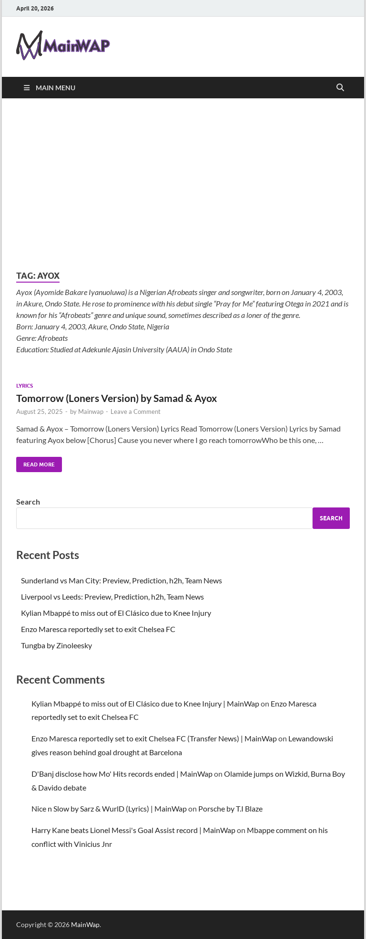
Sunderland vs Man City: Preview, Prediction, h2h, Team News (121, 580)
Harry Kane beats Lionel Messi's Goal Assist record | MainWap (133, 829)
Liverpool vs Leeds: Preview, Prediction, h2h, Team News (112, 596)
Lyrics (24, 385)
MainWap (85, 924)
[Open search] (340, 88)
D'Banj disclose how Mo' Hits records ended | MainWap (122, 773)
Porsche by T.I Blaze (230, 808)
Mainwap (90, 411)
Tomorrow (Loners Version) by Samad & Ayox (116, 398)
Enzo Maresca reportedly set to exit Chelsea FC (98, 628)
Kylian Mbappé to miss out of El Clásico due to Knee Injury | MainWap (145, 703)
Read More (35, 462)
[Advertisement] (183, 184)
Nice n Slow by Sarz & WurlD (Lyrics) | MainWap (109, 808)
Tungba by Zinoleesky (56, 645)
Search (28, 501)
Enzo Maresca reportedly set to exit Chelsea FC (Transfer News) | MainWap (154, 738)
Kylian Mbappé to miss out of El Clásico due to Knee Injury (116, 612)
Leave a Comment (136, 411)
